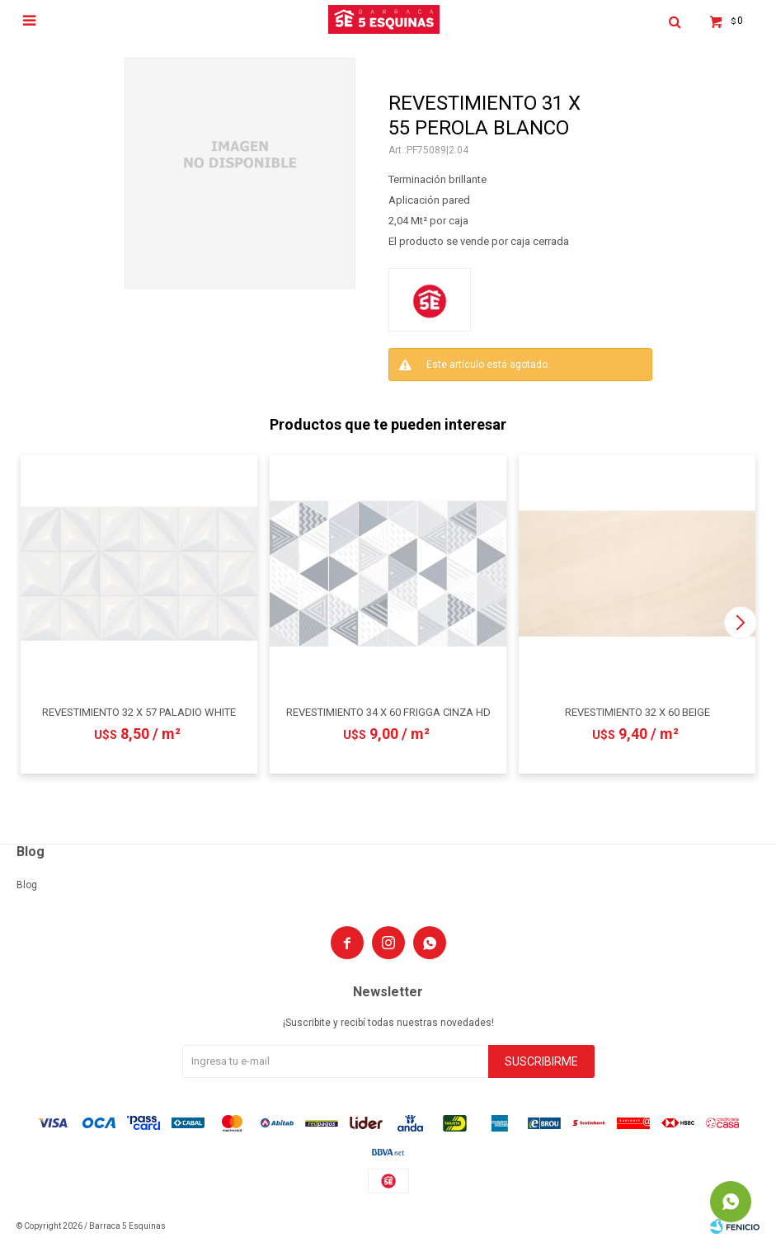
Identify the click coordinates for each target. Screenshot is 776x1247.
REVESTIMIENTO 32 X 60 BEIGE (637, 712)
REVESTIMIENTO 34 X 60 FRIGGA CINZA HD (388, 712)
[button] (740, 623)
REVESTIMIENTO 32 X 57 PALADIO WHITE (139, 712)
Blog (26, 885)
